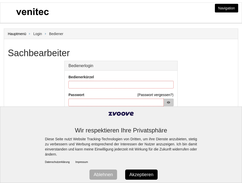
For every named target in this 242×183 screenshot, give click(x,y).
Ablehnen (103, 174)
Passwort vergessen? (155, 95)
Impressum (82, 162)
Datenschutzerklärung (57, 162)
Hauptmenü (17, 34)
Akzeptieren (141, 174)
